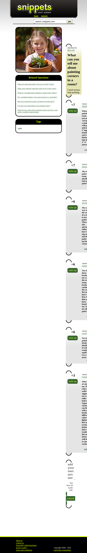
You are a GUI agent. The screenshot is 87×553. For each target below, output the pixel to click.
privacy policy (21, 548)
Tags (38, 121)
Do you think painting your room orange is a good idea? (37, 97)
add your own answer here (71, 471)
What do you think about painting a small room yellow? (37, 93)
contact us (20, 543)
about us (19, 540)
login (36, 16)
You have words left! (70, 486)
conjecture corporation (62, 550)
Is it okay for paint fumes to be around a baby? (33, 106)
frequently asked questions (26, 545)
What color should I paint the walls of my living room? (36, 88)
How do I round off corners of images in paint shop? (35, 101)
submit (70, 498)
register (44, 16)
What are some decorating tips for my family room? (35, 84)
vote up (73, 110)
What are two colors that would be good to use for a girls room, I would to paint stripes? (37, 111)
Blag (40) (71, 50)
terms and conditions (24, 550)
